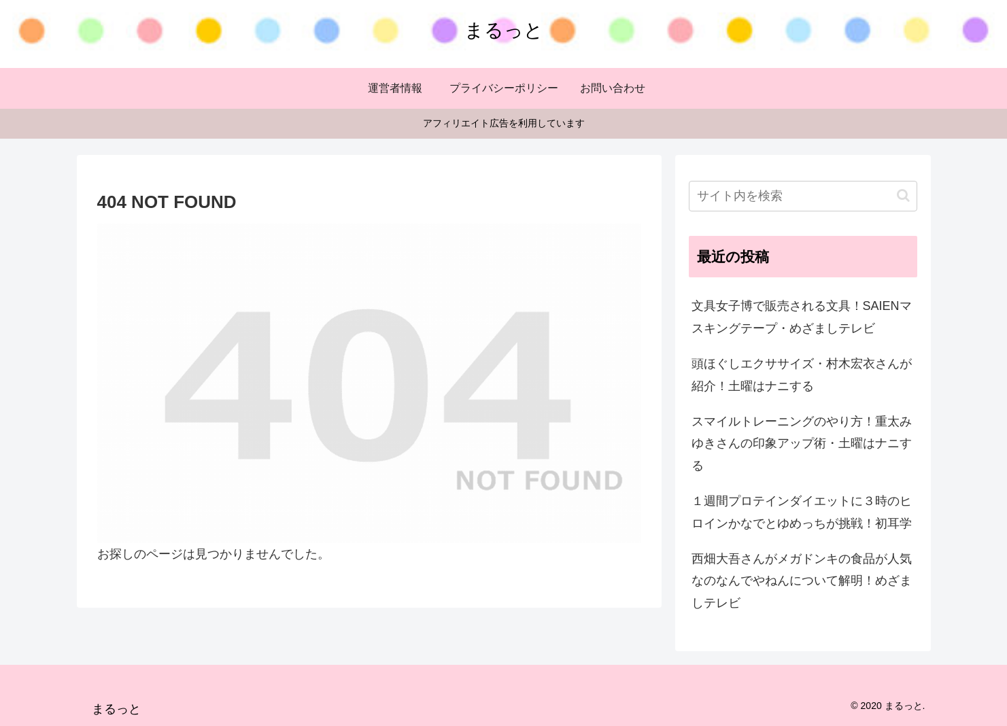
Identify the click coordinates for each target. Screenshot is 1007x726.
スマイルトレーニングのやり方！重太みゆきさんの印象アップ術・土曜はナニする (802, 443)
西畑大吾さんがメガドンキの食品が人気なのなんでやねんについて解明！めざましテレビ (802, 581)
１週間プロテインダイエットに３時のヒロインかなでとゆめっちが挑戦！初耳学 (802, 512)
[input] (803, 196)
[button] (903, 195)
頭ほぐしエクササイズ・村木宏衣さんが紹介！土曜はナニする (802, 374)
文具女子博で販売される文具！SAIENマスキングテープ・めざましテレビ (802, 316)
